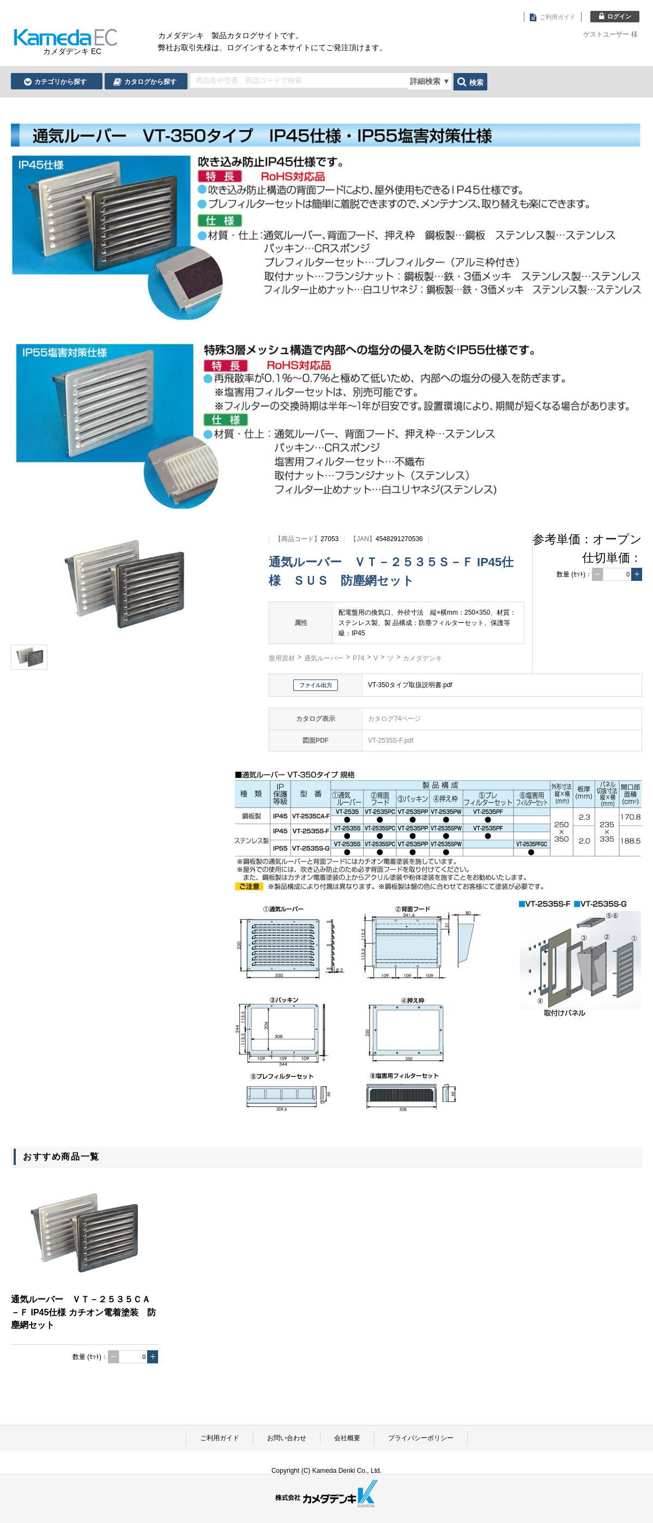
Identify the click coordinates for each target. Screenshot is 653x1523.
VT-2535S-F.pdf (390, 740)
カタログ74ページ (394, 719)
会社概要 (347, 1438)
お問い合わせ (286, 1438)
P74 (358, 658)
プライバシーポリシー (421, 1438)
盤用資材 (282, 658)
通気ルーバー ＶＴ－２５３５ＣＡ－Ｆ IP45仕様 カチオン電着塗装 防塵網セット (83, 1312)
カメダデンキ (422, 658)
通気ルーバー (323, 658)
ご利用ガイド (219, 1438)
